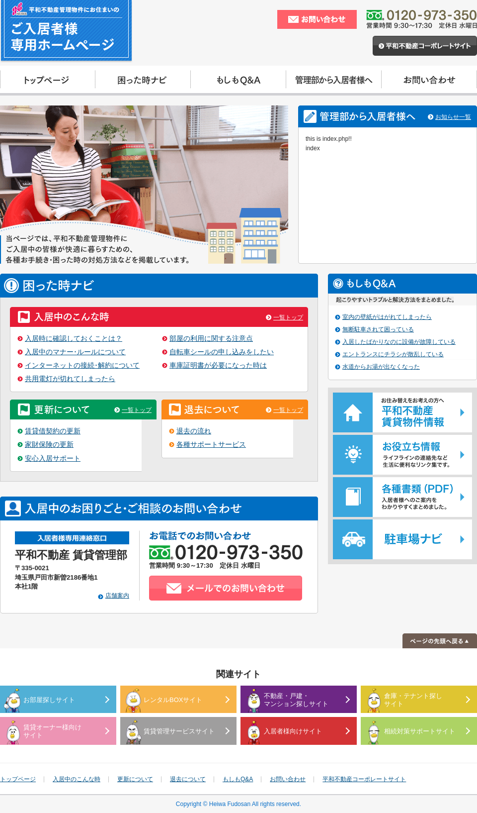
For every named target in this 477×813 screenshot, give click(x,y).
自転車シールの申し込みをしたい (221, 352)
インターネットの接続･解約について (82, 365)
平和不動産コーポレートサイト (364, 779)
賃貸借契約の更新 (52, 431)
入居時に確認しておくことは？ (73, 338)
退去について (188, 779)
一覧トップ (288, 317)
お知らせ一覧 (453, 116)
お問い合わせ (288, 779)
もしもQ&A (238, 779)
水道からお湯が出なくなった (381, 366)
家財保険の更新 (49, 444)
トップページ (18, 779)
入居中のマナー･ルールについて (75, 352)
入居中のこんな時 (76, 779)
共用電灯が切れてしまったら (70, 379)
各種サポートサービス (211, 444)
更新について (135, 779)
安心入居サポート (52, 458)
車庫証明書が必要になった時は (218, 365)
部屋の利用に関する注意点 (211, 338)
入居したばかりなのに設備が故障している (399, 341)
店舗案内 (117, 595)
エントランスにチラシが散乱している (393, 354)
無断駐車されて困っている (378, 329)
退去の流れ (193, 431)
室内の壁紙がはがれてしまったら (387, 316)
